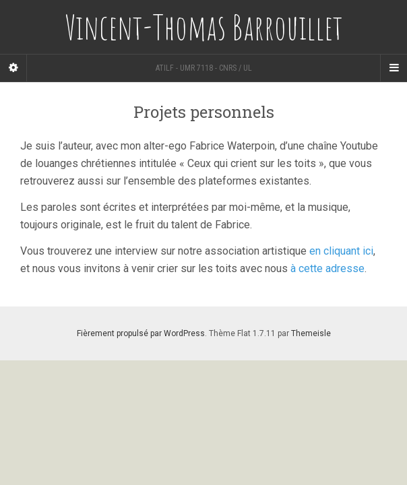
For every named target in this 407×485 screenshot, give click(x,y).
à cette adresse (327, 268)
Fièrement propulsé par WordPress (141, 333)
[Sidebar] (13, 68)
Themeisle (311, 333)
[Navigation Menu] (393, 68)
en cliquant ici (341, 251)
